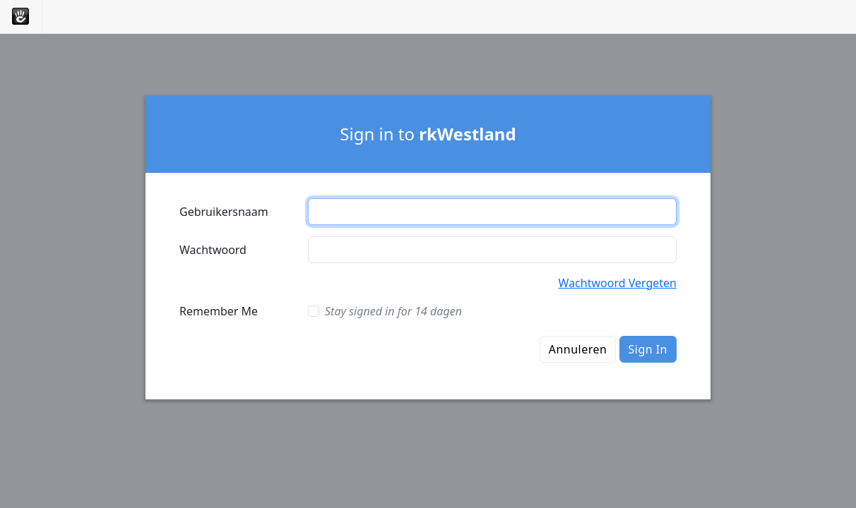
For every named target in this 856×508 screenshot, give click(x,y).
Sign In (648, 349)
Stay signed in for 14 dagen (393, 311)
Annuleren (578, 349)
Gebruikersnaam (223, 211)
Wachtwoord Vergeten (618, 283)
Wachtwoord (212, 250)
